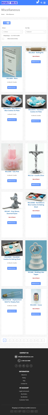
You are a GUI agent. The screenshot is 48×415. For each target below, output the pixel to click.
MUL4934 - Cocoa (36, 305)
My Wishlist (24, 397)
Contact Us (24, 383)
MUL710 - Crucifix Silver (36, 175)
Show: (4, 28)
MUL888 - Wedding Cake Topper (36, 273)
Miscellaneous (10, 14)
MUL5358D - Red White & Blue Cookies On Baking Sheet (36, 205)
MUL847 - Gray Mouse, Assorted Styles (12, 212)
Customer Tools (24, 400)
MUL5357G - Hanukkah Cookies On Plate (36, 111)
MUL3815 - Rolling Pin (36, 53)
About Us (24, 375)
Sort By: (27, 28)
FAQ (24, 381)
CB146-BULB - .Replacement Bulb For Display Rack (12, 301)
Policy (24, 378)
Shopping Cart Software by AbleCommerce (24, 408)
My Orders (24, 394)
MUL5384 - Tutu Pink (12, 171)
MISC (6, 23)
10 (36, 340)
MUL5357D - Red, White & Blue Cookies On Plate (12, 109)
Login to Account (24, 391)
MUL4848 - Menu (12, 78)
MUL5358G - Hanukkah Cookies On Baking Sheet (12, 258)
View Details (12, 87)
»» (43, 340)
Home (2, 14)
